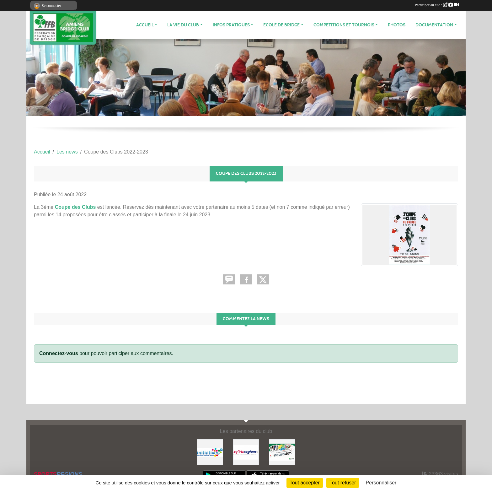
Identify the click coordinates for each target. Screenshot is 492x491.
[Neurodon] (282, 452)
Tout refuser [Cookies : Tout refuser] (342, 482)
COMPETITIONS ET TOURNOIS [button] (343, 25)
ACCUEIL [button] (145, 25)
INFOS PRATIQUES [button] (231, 25)
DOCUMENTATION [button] (434, 25)
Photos (396, 25)
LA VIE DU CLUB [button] (183, 25)
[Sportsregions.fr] (246, 452)
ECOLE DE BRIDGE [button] (281, 25)
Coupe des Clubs (75, 207)
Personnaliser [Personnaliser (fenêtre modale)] (381, 482)
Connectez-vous (58, 353)
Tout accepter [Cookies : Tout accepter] (305, 482)
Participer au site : (437, 5)
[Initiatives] (210, 452)
